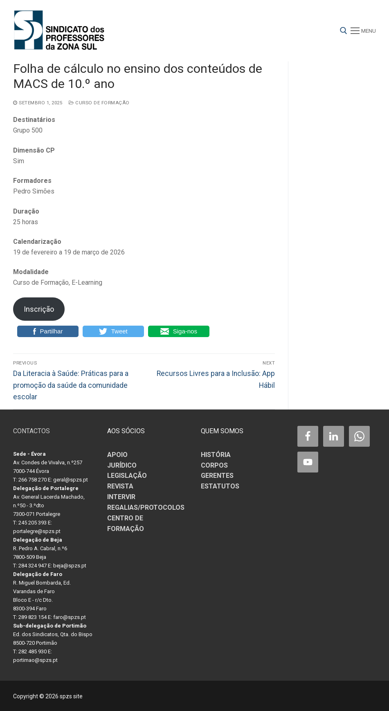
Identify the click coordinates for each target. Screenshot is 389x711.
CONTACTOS (31, 431)
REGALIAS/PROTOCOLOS (145, 507)
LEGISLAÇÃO (127, 475)
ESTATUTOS (220, 486)
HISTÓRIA (216, 455)
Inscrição (39, 309)
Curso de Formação (99, 103)
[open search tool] (343, 30)
